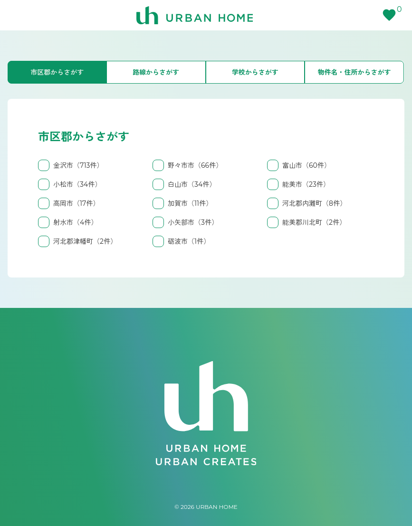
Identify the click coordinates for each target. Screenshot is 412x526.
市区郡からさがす (57, 72)
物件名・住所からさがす (354, 72)
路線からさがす (156, 72)
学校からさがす (255, 72)
